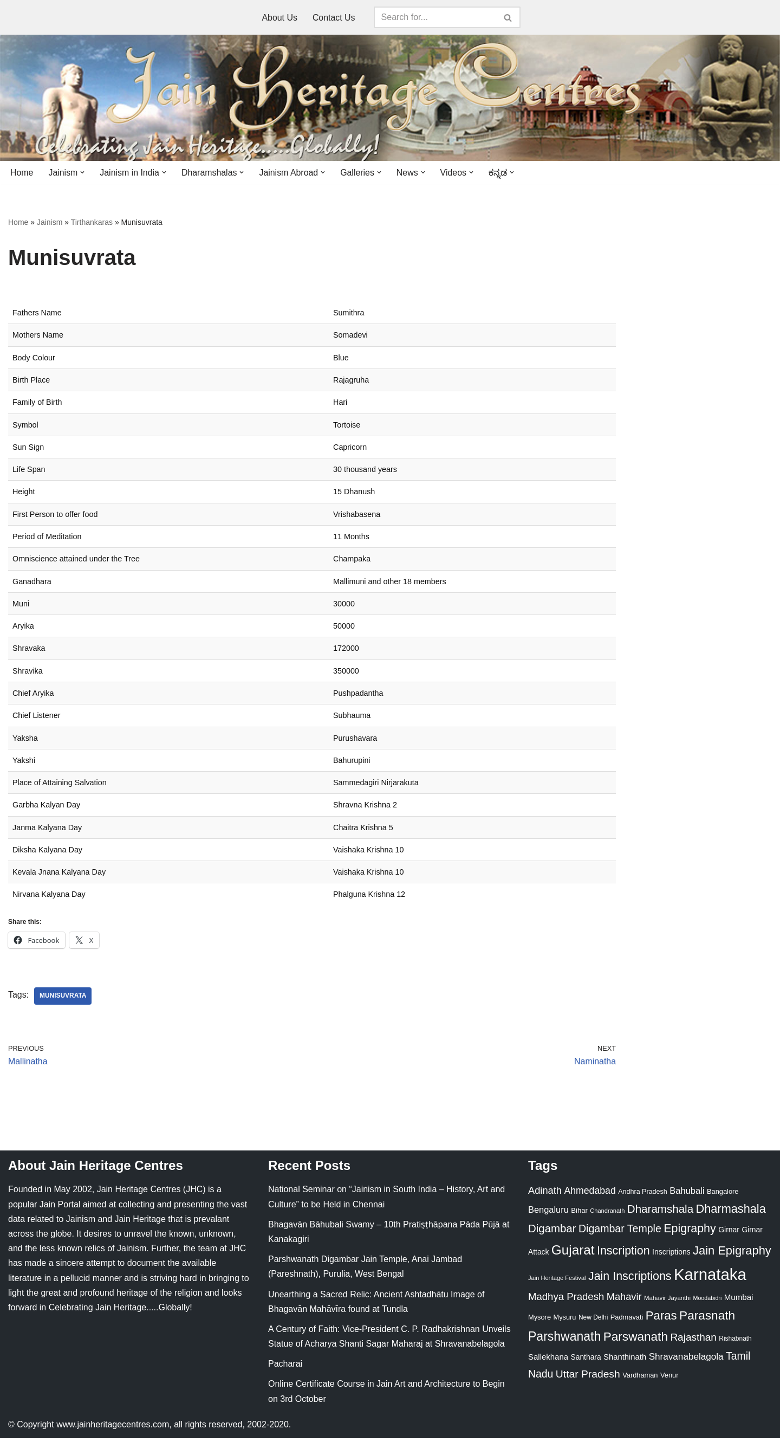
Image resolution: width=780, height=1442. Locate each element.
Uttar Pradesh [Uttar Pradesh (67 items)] (588, 1378)
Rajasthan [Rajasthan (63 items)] (693, 1341)
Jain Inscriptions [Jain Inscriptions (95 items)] (630, 1279)
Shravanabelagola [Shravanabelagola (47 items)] (686, 1361)
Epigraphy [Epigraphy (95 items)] (690, 1232)
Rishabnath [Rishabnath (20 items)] (735, 1342)
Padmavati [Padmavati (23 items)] (627, 1321)
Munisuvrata (63, 1000)
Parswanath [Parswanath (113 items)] (635, 1340)
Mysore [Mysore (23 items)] (539, 1321)
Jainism (49, 222)
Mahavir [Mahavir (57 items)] (624, 1300)
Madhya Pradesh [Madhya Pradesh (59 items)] (566, 1300)
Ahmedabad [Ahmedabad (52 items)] (589, 1194)
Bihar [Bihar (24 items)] (579, 1214)
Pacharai (285, 1367)
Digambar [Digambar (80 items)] (552, 1233)
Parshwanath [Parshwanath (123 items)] (564, 1340)
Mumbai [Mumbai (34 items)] (738, 1300)
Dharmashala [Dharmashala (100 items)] (731, 1212)
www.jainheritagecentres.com (112, 1428)
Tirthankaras (92, 222)
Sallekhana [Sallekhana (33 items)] (548, 1361)
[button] (83, 172)
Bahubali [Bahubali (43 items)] (687, 1195)
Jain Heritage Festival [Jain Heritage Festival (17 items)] (557, 1281)
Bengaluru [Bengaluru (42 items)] (548, 1213)
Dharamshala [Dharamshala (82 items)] (660, 1212)
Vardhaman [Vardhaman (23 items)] (640, 1379)
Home (22, 172)
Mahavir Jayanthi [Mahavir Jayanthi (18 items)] (667, 1301)
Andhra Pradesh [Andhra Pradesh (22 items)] (642, 1196)
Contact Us (334, 17)
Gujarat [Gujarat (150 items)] (573, 1253)
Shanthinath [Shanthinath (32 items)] (624, 1361)
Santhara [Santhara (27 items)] (586, 1361)
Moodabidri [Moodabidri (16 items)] (707, 1301)
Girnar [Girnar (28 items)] (728, 1234)
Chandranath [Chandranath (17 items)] (607, 1214)
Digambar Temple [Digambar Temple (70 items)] (619, 1233)
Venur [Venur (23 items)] (669, 1379)
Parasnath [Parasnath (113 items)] (707, 1319)
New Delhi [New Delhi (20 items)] (593, 1321)
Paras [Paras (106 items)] (661, 1319)
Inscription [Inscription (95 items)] (623, 1254)
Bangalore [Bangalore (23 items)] (722, 1196)
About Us (279, 17)
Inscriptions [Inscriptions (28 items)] (671, 1255)
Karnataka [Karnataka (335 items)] (710, 1278)
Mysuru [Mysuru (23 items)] (564, 1321)
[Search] (435, 17)
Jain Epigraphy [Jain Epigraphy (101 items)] (732, 1254)
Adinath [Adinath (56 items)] (545, 1194)
